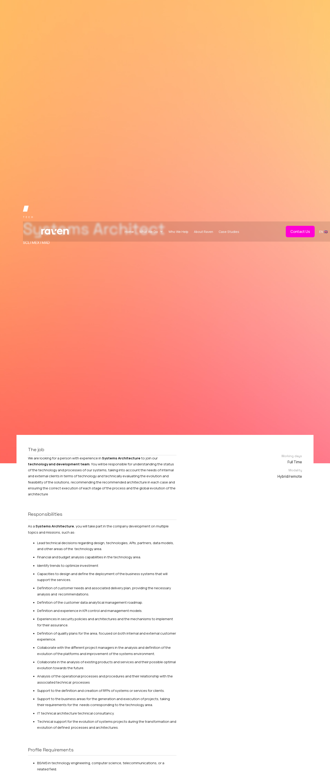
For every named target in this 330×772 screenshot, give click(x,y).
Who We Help (178, 231)
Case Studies (229, 231)
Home (129, 231)
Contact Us (300, 231)
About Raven (203, 231)
